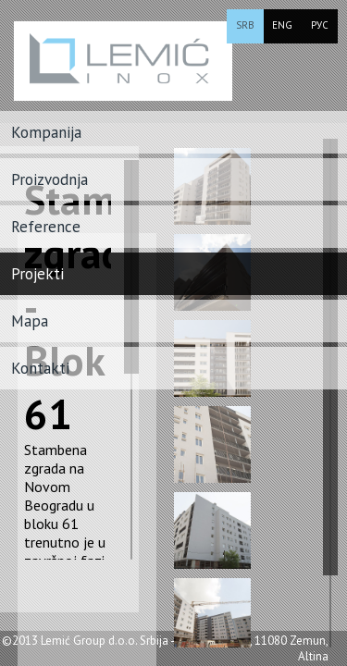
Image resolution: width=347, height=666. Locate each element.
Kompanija (46, 132)
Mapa (29, 321)
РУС (319, 24)
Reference (46, 226)
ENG (282, 24)
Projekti (37, 274)
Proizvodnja (49, 179)
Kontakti (40, 368)
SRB (245, 24)
